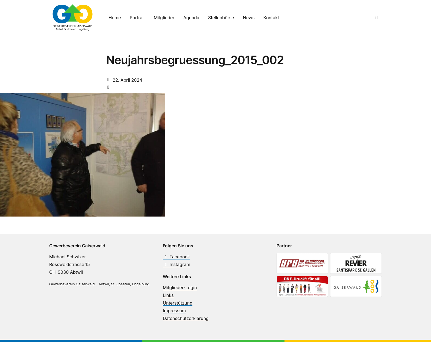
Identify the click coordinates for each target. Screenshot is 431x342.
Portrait (137, 17)
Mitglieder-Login (180, 287)
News (249, 17)
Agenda (191, 17)
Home (115, 17)
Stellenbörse (221, 17)
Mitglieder (164, 17)
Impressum (174, 310)
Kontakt (271, 17)
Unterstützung (177, 303)
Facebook (176, 256)
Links (168, 295)
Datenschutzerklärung (186, 318)
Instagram (176, 264)
